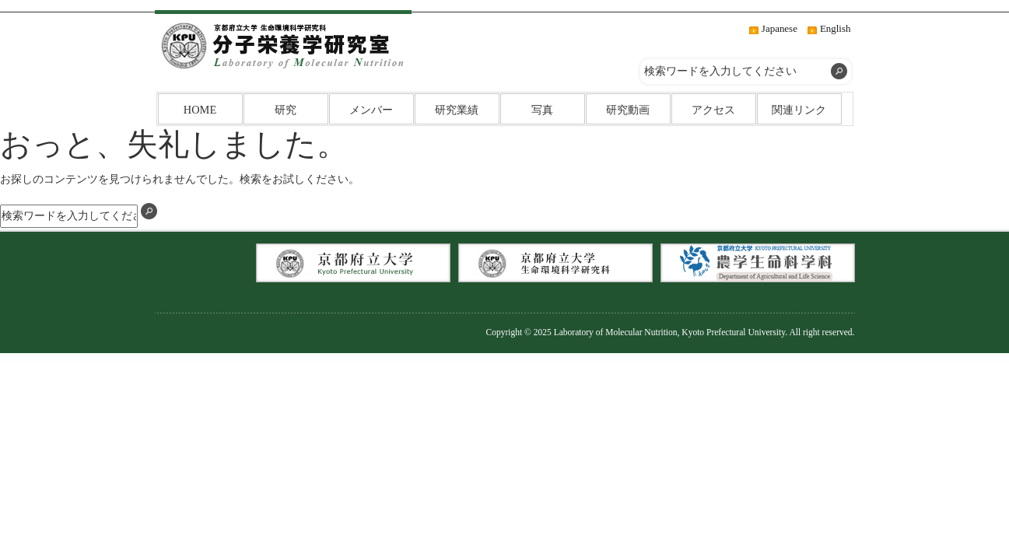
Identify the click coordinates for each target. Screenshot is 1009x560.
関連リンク (799, 109)
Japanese (779, 28)
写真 (542, 109)
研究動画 (628, 109)
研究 (285, 109)
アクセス (713, 109)
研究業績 (456, 109)
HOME (200, 109)
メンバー (371, 109)
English (835, 28)
